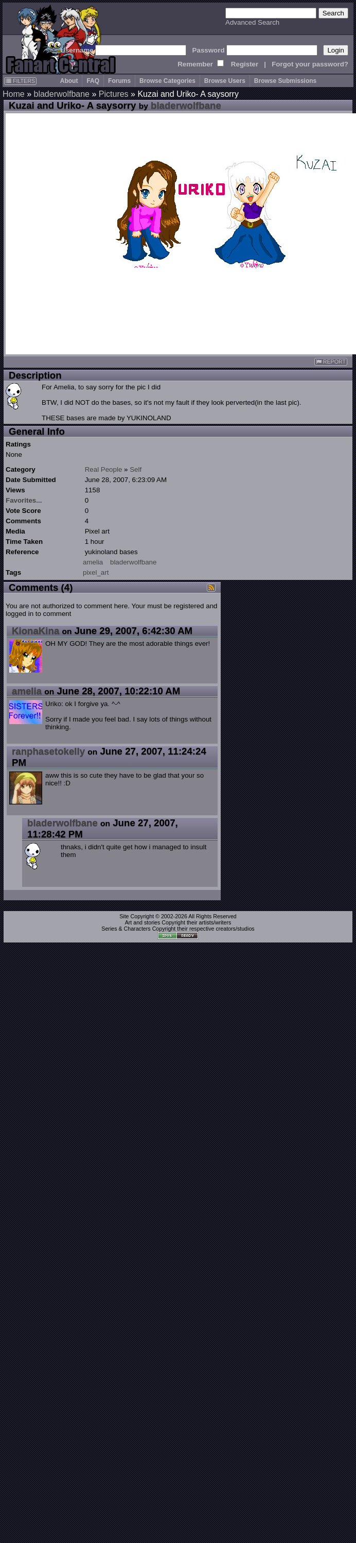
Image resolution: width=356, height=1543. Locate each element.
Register (244, 64)
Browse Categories (167, 80)
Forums (119, 80)
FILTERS (20, 81)
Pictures (114, 94)
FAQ (92, 80)
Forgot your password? (310, 64)
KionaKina (35, 630)
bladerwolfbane (61, 94)
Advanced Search (252, 22)
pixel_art (96, 572)
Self (135, 469)
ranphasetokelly (48, 751)
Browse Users (224, 80)
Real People (103, 469)
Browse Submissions (285, 80)
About (69, 80)
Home (14, 94)
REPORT (331, 361)
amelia (93, 562)
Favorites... (24, 500)
